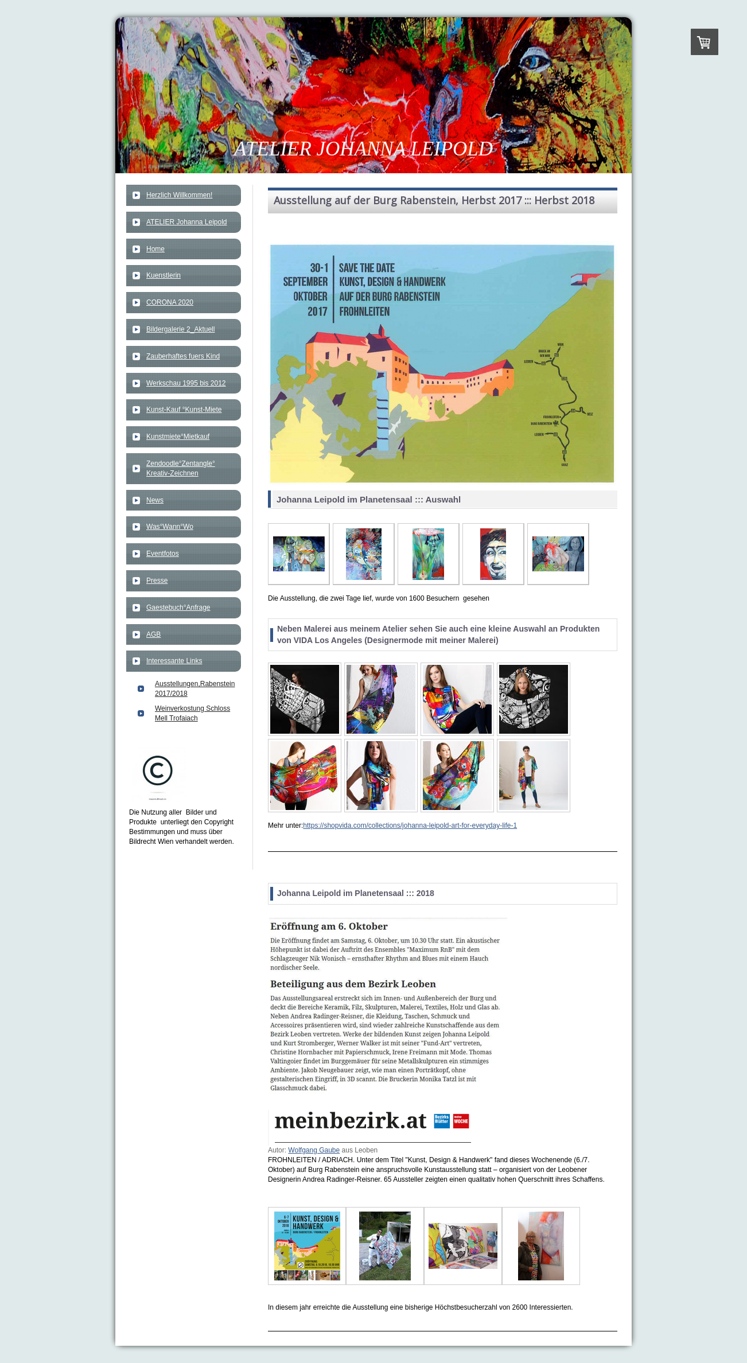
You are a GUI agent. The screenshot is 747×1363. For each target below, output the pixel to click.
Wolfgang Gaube (314, 1150)
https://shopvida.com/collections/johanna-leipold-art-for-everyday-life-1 (410, 825)
